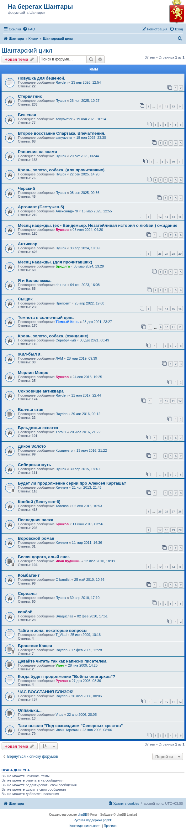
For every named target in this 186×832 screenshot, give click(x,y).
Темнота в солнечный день (46, 317)
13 (173, 106)
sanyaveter (64, 119)
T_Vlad (61, 635)
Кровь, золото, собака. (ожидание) (53, 336)
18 (166, 530)
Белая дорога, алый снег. (44, 556)
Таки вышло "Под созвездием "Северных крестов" (70, 725)
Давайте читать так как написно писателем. (62, 661)
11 (160, 106)
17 (160, 530)
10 (173, 161)
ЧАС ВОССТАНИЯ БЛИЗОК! (45, 691)
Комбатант (29, 575)
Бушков (62, 229)
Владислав (64, 616)
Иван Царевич (67, 730)
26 (160, 254)
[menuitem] (29, 29)
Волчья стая (30, 409)
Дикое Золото (32, 446)
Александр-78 (67, 211)
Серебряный (66, 340)
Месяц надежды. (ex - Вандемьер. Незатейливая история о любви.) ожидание (97, 225)
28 (173, 254)
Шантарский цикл (27, 50)
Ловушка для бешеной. (41, 78)
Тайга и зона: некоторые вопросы (53, 630)
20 (180, 530)
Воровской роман (36, 538)
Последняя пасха (35, 519)
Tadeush (62, 506)
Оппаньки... (29, 710)
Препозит (63, 303)
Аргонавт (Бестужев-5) (41, 207)
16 (180, 309)
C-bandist (63, 579)
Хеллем (62, 487)
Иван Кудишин (68, 561)
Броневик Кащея (35, 645)
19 (173, 530)
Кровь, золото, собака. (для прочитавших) (61, 170)
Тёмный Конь (67, 322)
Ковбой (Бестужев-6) (39, 501)
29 (180, 254)
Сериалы (27, 593)
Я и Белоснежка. (34, 280)
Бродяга (63, 266)
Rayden (61, 82)
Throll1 (61, 432)
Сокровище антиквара (41, 391)
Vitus (59, 714)
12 (166, 106)
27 (166, 254)
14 (180, 106)
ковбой (25, 612)
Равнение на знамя (37, 151)
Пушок (61, 100)
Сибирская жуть (34, 464)
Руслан (62, 681)
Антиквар (27, 244)
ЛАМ (59, 358)
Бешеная (27, 114)
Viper (60, 665)
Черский (26, 188)
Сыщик (25, 299)
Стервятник (30, 96)
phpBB (82, 814)
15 (180, 217)
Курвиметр (64, 450)
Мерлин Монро (33, 372)
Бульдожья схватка (38, 427)
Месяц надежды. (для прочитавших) (55, 262)
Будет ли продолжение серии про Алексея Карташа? (72, 483)
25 (160, 511)
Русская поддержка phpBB (93, 820)
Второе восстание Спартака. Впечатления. (61, 133)
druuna (61, 285)
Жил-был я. (30, 354)
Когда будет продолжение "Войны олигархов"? (66, 676)
